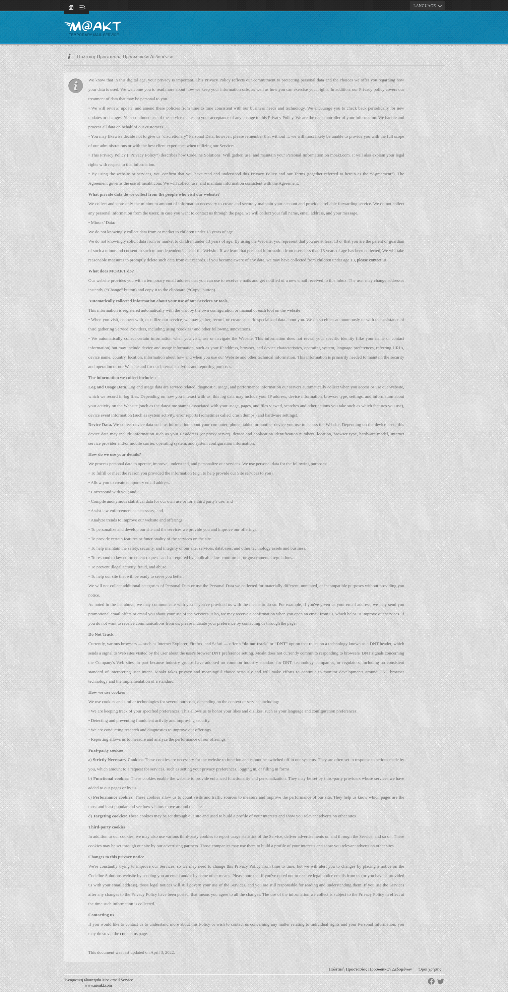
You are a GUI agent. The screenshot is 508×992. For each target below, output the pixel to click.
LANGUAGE (429, 5)
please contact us (371, 259)
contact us (128, 933)
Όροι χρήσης (430, 969)
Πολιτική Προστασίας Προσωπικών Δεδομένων (370, 969)
